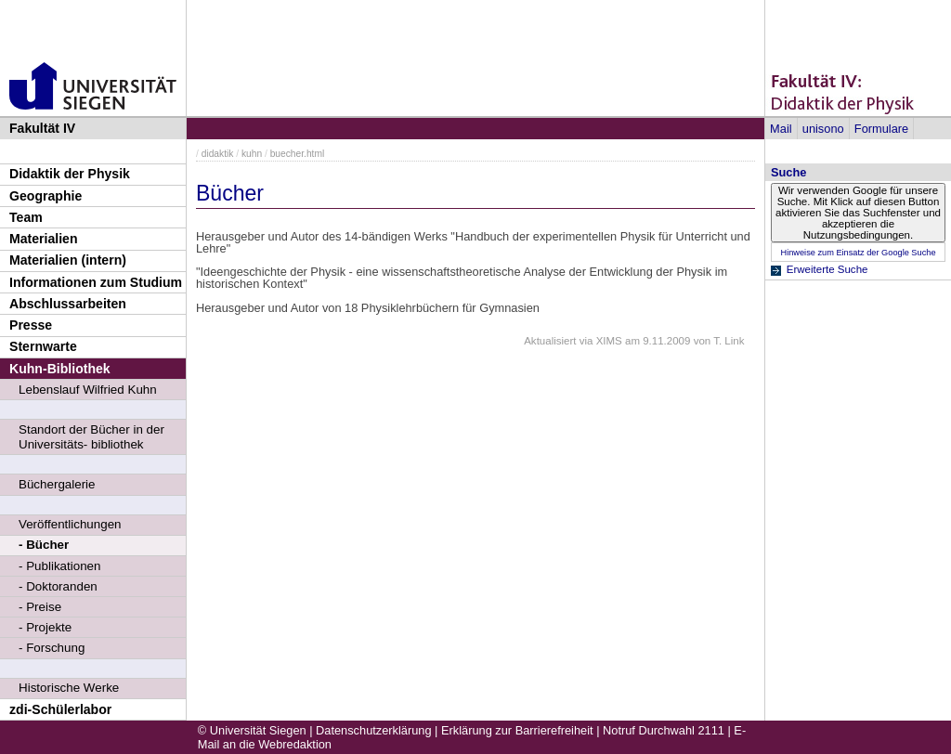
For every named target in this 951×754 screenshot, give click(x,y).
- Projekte (45, 627)
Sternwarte (43, 346)
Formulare (881, 129)
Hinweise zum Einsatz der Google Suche (857, 252)
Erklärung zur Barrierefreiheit (517, 730)
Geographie (45, 195)
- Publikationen (59, 566)
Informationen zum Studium (95, 282)
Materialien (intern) (67, 260)
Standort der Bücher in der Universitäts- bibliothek (91, 436)
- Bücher (44, 545)
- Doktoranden (58, 586)
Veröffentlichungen (70, 524)
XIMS (609, 340)
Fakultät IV (42, 128)
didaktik (218, 154)
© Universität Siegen (252, 730)
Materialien (43, 238)
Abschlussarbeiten (67, 303)
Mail (780, 129)
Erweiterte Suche (827, 269)
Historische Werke (69, 688)
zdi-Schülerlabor (60, 709)
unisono (823, 129)
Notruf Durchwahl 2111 (663, 730)
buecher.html (297, 154)
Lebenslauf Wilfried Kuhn (88, 389)
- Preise (40, 607)
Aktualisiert (550, 340)
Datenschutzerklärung (373, 730)
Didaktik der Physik (69, 173)
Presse (30, 325)
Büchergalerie (57, 484)
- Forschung (52, 648)
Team (26, 217)
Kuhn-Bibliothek (60, 368)
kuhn (251, 154)
